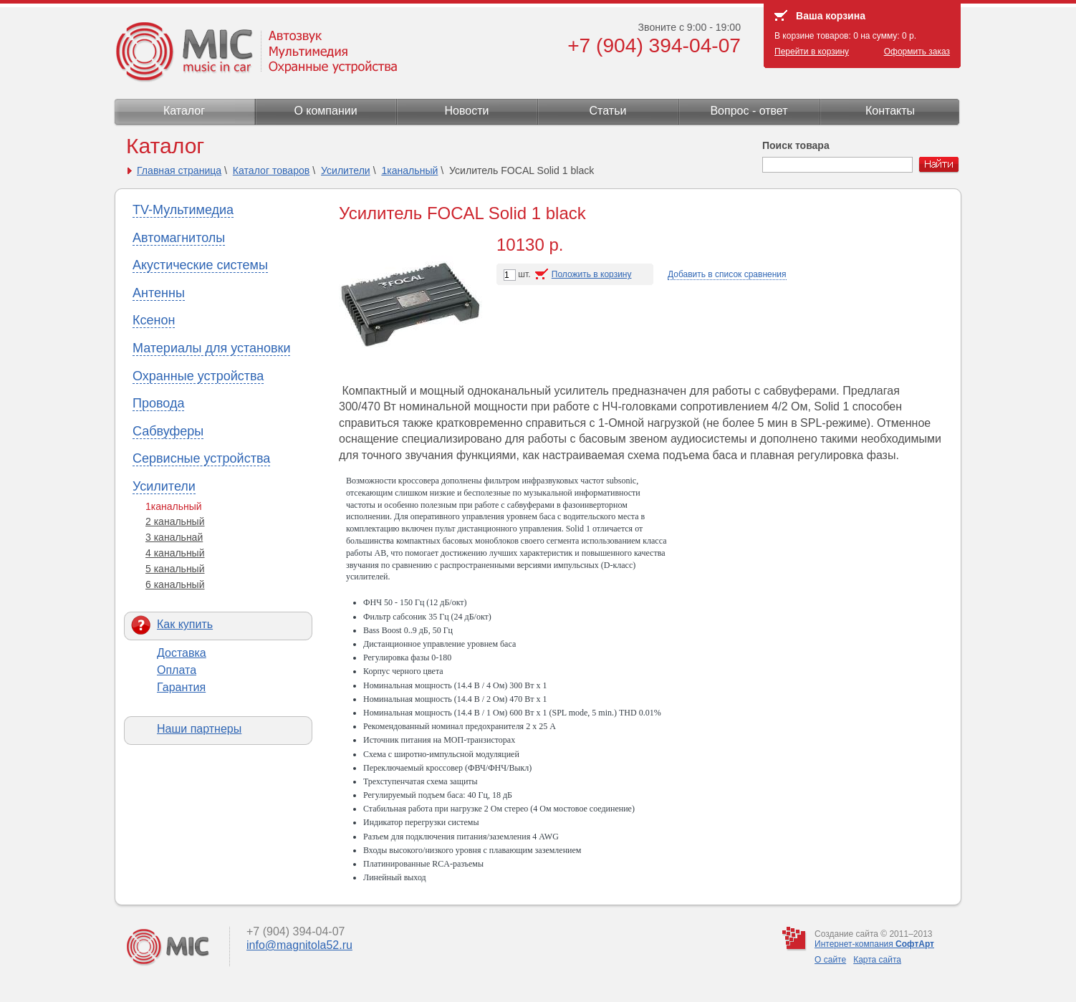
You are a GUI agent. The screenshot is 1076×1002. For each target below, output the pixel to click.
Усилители (345, 170)
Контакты (890, 111)
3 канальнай (174, 537)
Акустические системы (200, 265)
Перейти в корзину (811, 52)
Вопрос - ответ (748, 111)
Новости (467, 111)
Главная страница (179, 170)
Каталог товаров (271, 170)
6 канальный (175, 584)
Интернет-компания (874, 944)
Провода (158, 403)
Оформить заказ (917, 52)
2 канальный (175, 521)
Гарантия (181, 687)
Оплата (176, 670)
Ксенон (154, 320)
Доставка (181, 653)
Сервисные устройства (201, 458)
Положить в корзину (592, 274)
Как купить (185, 624)
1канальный (409, 170)
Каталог (184, 111)
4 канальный (175, 553)
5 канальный (175, 568)
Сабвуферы (168, 431)
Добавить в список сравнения (727, 274)
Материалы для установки (211, 348)
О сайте (830, 960)
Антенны (159, 293)
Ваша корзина (830, 15)
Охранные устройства (198, 376)
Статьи (608, 111)
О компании (325, 111)
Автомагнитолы (179, 238)
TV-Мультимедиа (183, 210)
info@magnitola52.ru (299, 945)
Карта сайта (877, 960)
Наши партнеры (199, 729)
